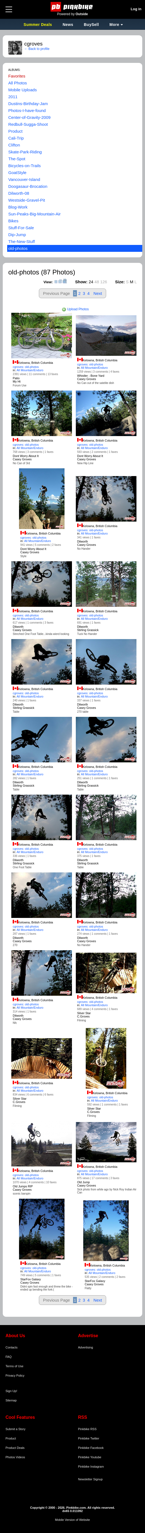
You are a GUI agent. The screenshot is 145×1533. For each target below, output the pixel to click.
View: (48, 282)
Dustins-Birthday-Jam (28, 103)
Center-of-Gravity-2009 (29, 117)
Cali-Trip (16, 138)
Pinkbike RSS (87, 1429)
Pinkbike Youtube (89, 1457)
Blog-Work (18, 207)
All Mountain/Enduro (30, 370)
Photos (10, 1457)
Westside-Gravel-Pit (26, 200)
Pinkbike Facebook (91, 1447)
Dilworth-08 (18, 193)
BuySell (91, 24)
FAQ (9, 1356)
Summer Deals (38, 24)
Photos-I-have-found (27, 110)
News (68, 24)
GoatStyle (17, 172)
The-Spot (16, 158)
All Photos (17, 83)
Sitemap (11, 1400)
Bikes (13, 220)
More (114, 24)
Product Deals (15, 1447)
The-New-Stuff (21, 241)
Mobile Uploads (22, 89)
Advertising (85, 1347)
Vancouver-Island (24, 179)
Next (97, 293)
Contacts (11, 1347)
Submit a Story (15, 1429)
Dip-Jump (17, 234)
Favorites (16, 76)
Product (15, 131)
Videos (20, 1457)
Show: (81, 281)
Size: (120, 281)
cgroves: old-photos (26, 366)
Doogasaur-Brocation (27, 186)
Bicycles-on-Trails (24, 165)
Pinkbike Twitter (88, 1438)
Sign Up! (11, 1391)
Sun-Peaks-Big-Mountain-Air (34, 214)
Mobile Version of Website (72, 1519)
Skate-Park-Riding (25, 151)
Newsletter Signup (90, 1479)
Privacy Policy (15, 1375)
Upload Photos (75, 309)
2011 (12, 96)
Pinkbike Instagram (91, 1466)
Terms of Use (14, 1366)
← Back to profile (36, 49)
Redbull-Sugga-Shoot (28, 124)
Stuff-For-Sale (21, 227)
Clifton (14, 145)
